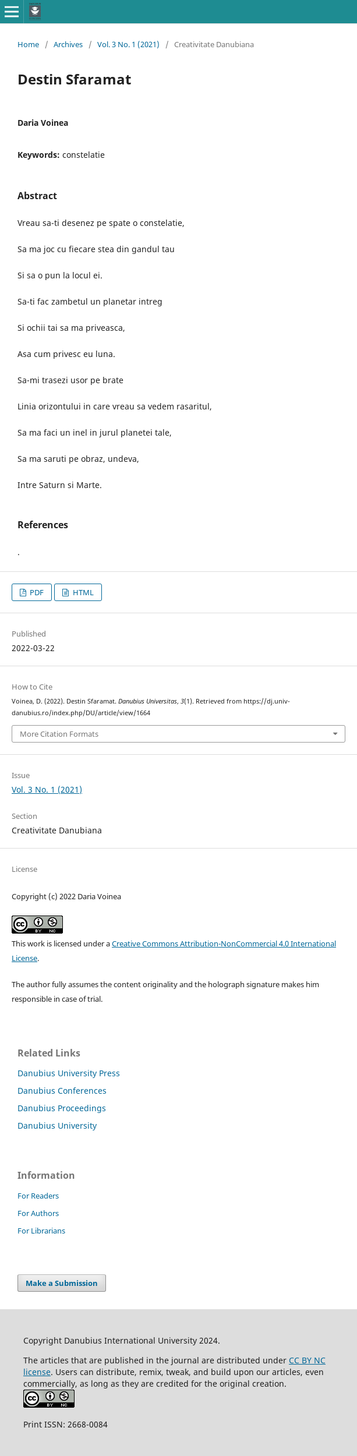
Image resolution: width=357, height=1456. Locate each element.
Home (28, 44)
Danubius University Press (68, 1073)
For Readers (38, 1195)
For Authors (38, 1213)
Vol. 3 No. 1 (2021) (128, 44)
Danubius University (57, 1125)
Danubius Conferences (62, 1090)
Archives (68, 44)
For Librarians (41, 1230)
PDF (36, 592)
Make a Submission (62, 1283)
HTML (82, 592)
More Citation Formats (59, 734)
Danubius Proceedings (61, 1108)
